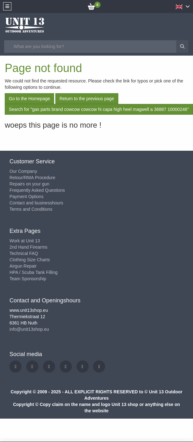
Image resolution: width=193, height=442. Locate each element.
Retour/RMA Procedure (32, 177)
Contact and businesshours (36, 202)
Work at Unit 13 (24, 240)
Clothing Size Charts (29, 259)
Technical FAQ (23, 253)
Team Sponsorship (27, 278)
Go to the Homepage (29, 98)
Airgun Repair (23, 266)
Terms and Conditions (30, 209)
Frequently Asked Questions (37, 190)
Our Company (23, 171)
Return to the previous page (86, 98)
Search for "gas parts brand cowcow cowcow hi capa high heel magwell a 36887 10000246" (99, 109)
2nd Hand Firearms (28, 247)
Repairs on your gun (29, 183)
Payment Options (26, 196)
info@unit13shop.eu (29, 329)
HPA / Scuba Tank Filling (33, 272)
